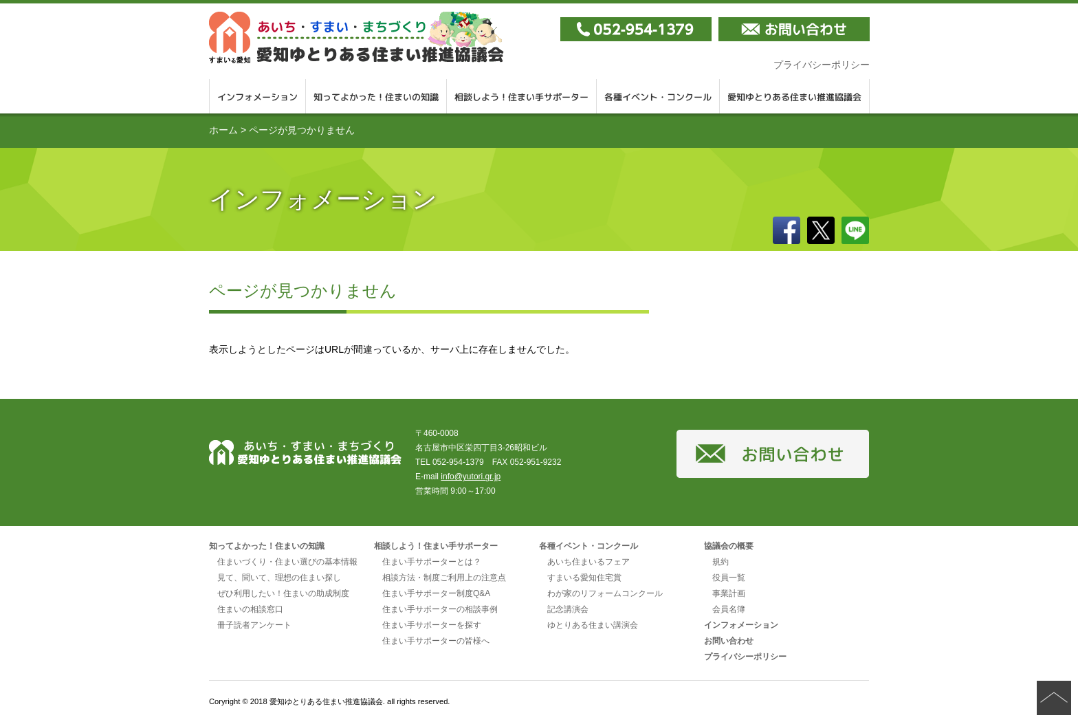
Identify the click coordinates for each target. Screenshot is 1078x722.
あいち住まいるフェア (588, 562)
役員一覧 (728, 577)
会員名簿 (728, 609)
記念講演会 (567, 609)
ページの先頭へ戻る (1054, 698)
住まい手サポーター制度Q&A (436, 593)
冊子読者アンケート (254, 625)
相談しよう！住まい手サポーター (522, 96)
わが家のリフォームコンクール (605, 593)
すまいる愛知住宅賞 (584, 577)
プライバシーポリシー (821, 64)
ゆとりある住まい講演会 (592, 625)
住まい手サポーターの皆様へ (436, 641)
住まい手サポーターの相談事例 (440, 609)
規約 (720, 562)
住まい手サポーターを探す (431, 625)
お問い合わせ (729, 641)
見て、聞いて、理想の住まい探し (279, 577)
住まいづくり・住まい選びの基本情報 (287, 562)
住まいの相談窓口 (250, 609)
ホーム (223, 129)
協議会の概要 (729, 546)
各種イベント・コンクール (658, 96)
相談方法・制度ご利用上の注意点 (444, 577)
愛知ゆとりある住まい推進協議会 (795, 96)
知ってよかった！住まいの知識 (376, 96)
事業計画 (728, 593)
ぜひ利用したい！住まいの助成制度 (283, 593)
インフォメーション (257, 96)
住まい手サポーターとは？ (431, 562)
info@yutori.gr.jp (470, 476)
